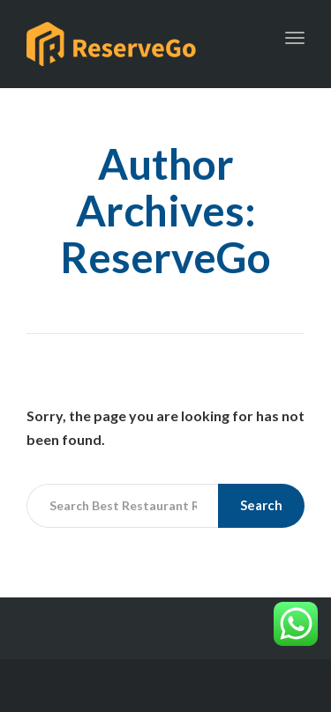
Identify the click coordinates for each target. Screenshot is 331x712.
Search (261, 505)
